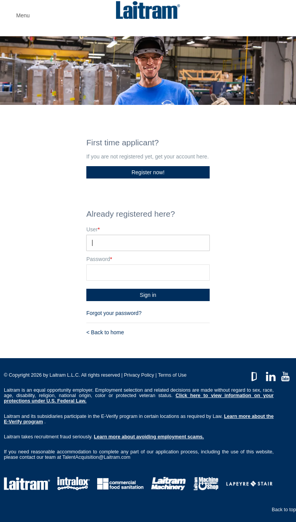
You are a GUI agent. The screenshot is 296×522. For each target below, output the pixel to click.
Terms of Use (172, 375)
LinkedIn (271, 374)
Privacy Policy (139, 375)
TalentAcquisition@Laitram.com (96, 457)
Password (99, 259)
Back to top (284, 509)
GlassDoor (255, 374)
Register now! (148, 172)
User (93, 229)
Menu (23, 15)
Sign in (148, 295)
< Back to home (105, 332)
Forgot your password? (113, 313)
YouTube (285, 374)
